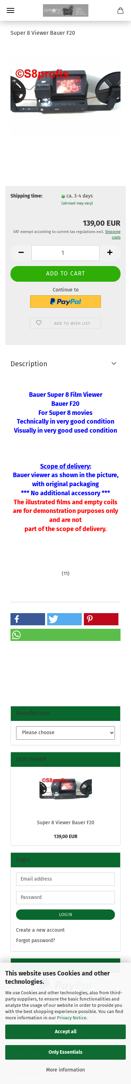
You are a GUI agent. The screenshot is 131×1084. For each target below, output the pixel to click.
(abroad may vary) (77, 203)
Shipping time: (26, 196)
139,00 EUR (66, 837)
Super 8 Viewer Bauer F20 (65, 823)
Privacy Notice (71, 1017)
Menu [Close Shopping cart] (10, 10)
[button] (20, 253)
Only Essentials (65, 1052)
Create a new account (40, 930)
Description (29, 364)
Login (65, 914)
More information (65, 1070)
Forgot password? (35, 941)
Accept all (66, 1032)
